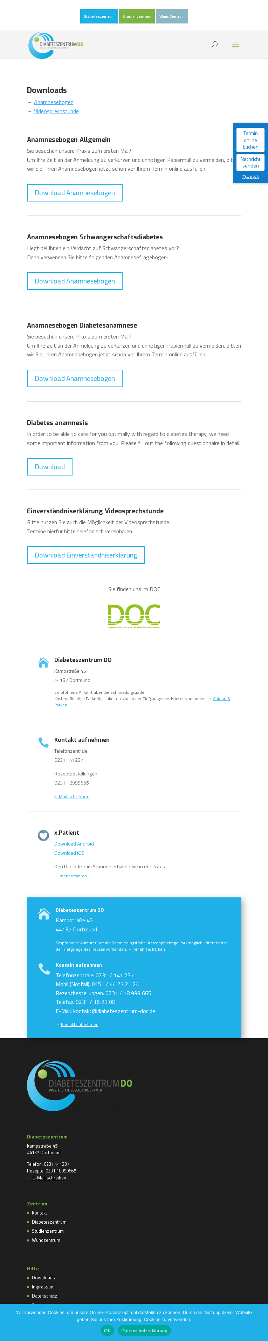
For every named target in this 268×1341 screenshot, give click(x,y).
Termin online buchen (251, 139)
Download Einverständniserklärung (86, 554)
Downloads (43, 1277)
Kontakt (39, 1212)
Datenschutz (44, 1295)
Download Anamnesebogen (75, 192)
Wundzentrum (46, 1240)
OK (107, 1330)
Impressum (43, 1286)
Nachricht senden (250, 162)
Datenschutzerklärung (144, 1330)
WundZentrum (172, 16)
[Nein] (259, 1322)
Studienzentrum (137, 16)
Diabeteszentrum (99, 16)
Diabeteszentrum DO (85, 951)
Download (50, 466)
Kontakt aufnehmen (82, 986)
